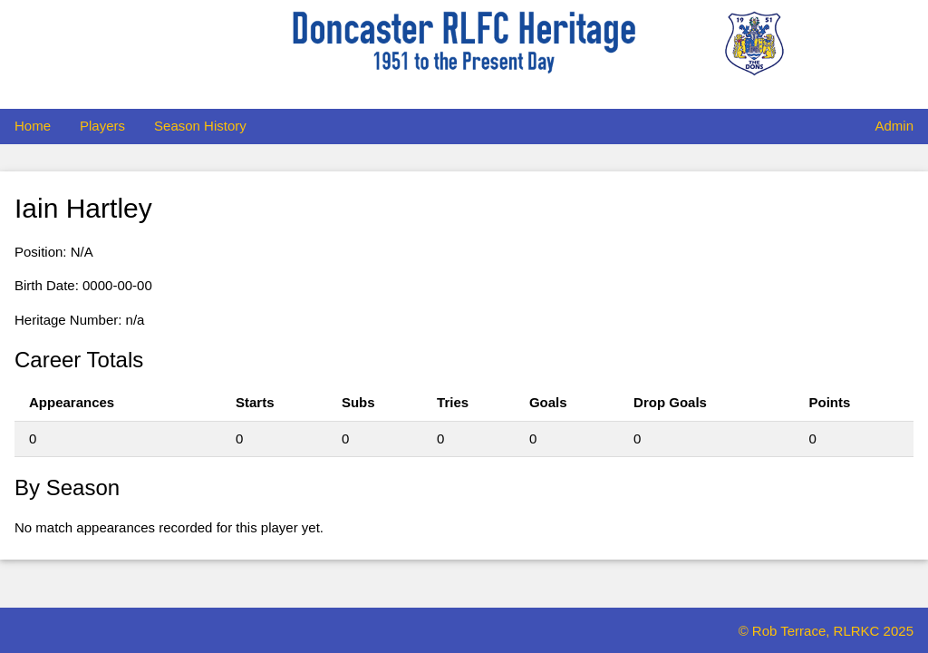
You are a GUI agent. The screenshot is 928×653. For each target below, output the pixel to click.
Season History (200, 125)
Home (32, 125)
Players (102, 125)
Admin (894, 125)
